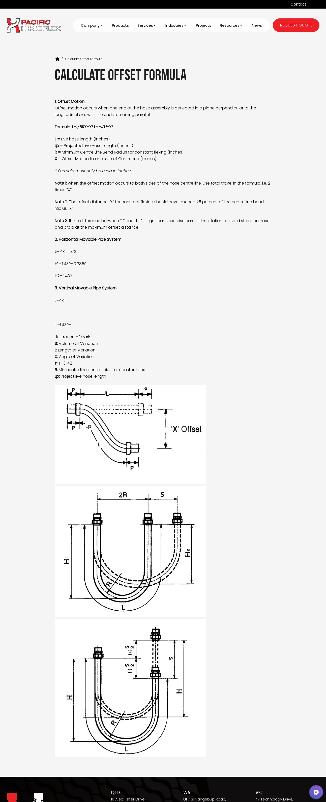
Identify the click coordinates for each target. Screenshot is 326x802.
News (257, 25)
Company (90, 25)
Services (145, 25)
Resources (230, 25)
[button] (316, 792)
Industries (174, 25)
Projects (203, 25)
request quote (296, 25)
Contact (298, 4)
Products (120, 25)
